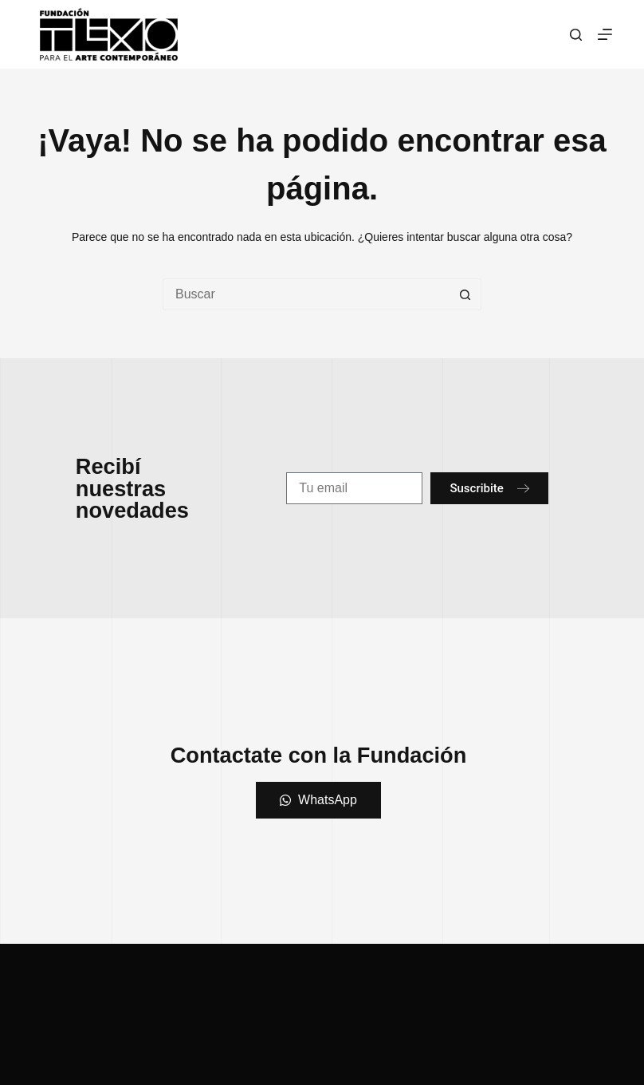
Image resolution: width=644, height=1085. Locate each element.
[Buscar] (576, 35)
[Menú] (605, 34)
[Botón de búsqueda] (465, 294)
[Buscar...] (306, 294)
